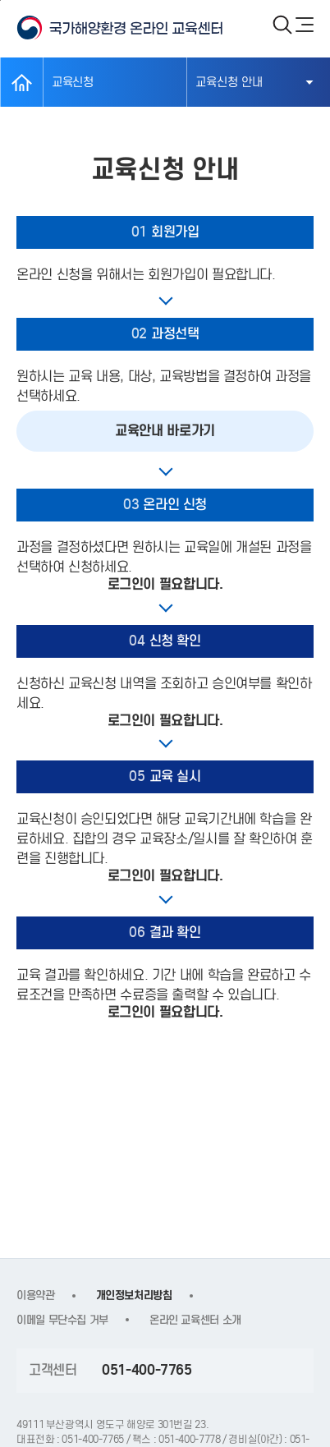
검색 (282, 24)
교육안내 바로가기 (165, 430)
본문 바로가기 (0, 0)
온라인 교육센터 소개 (195, 1320)
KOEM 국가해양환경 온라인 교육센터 (135, 28)
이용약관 (35, 1295)
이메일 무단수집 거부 (62, 1320)
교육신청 (73, 82)
